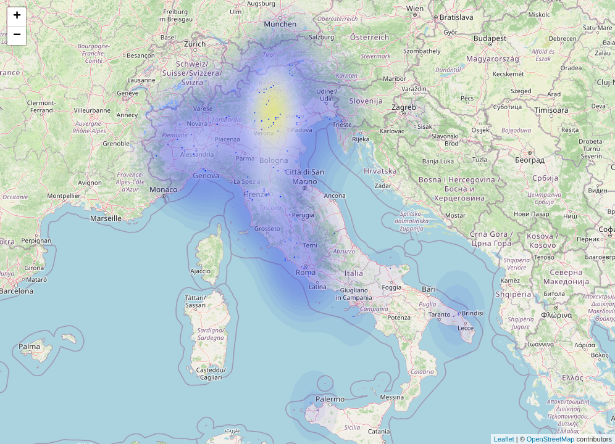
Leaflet (504, 439)
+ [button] (17, 16)
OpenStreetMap (551, 439)
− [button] (17, 36)
